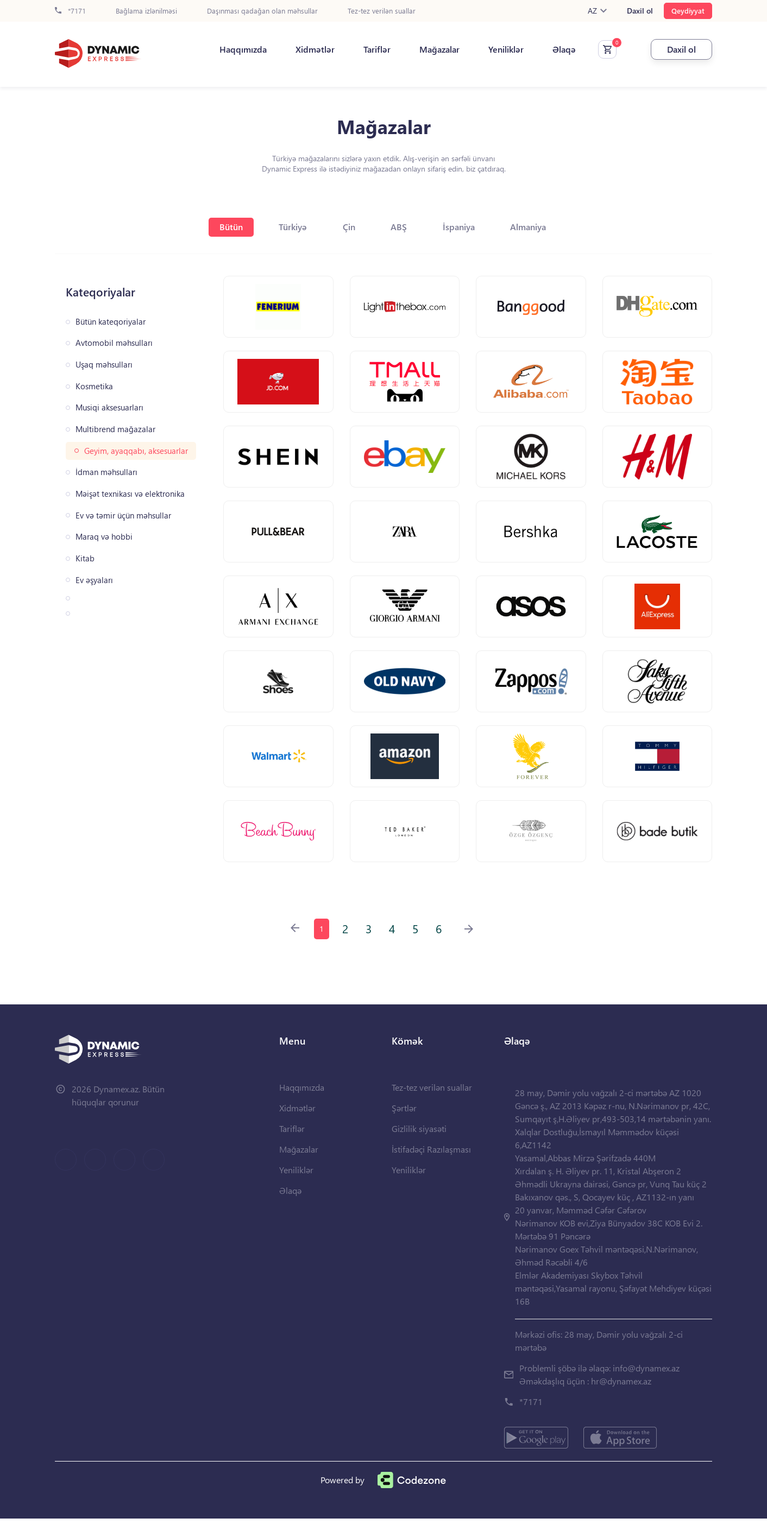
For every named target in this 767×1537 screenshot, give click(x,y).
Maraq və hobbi (104, 537)
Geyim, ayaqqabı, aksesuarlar (136, 451)
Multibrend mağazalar (115, 429)
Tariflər (369, 49)
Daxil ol (640, 11)
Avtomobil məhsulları (114, 343)
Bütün (226, 226)
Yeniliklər (498, 49)
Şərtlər (404, 1126)
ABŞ (401, 226)
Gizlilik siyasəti (419, 1147)
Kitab (85, 558)
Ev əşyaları (94, 580)
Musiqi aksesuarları (109, 407)
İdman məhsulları (106, 472)
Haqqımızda (235, 49)
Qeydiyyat (688, 10)
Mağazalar (432, 49)
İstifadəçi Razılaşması (431, 1167)
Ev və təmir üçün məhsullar (123, 515)
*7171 (70, 11)
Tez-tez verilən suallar (382, 11)
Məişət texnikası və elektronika (130, 494)
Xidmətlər (307, 49)
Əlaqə (556, 49)
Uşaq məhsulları (104, 364)
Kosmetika (94, 386)
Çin (348, 226)
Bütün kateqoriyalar (111, 322)
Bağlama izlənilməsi (146, 11)
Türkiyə (290, 226)
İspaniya (463, 226)
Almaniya (535, 226)
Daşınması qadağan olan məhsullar (262, 11)
